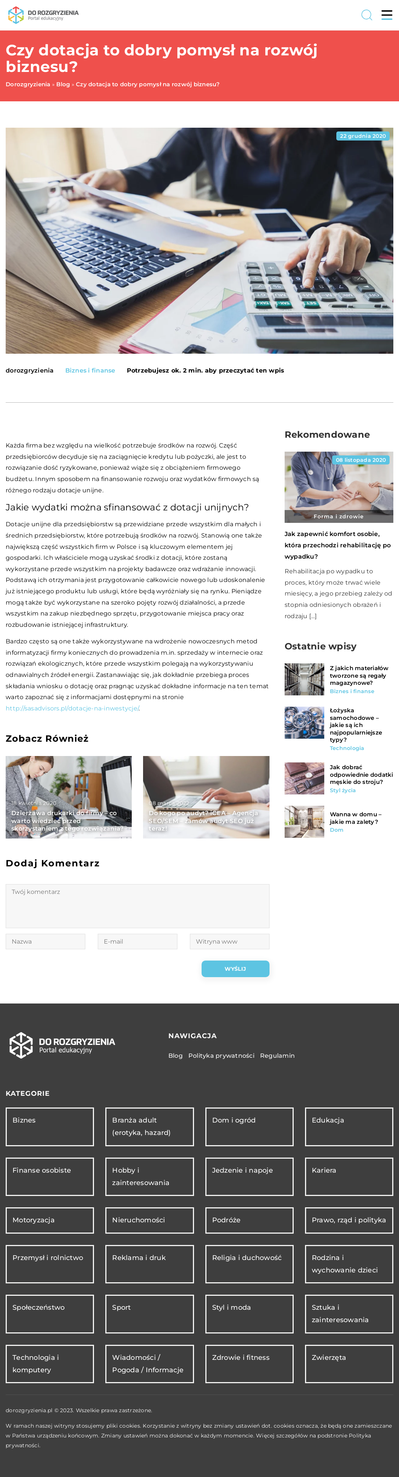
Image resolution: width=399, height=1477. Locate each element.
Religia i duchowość (247, 1258)
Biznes (24, 1120)
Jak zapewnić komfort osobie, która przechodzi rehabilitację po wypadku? (338, 545)
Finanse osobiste (41, 1170)
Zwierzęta (329, 1357)
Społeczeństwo (38, 1307)
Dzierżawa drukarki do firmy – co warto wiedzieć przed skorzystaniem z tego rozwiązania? (67, 821)
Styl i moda (231, 1307)
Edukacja (328, 1120)
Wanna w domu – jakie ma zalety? (356, 818)
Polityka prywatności (221, 1055)
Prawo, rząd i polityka (349, 1220)
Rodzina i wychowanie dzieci (345, 1264)
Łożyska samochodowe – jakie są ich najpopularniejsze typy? (356, 725)
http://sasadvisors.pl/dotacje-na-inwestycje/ (72, 708)
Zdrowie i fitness (241, 1357)
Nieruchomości (138, 1220)
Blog (175, 1055)
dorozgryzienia (30, 370)
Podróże (226, 1220)
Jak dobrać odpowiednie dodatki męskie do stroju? (361, 774)
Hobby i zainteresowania (140, 1176)
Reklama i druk (139, 1258)
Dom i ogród (234, 1120)
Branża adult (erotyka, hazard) (141, 1126)
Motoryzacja (33, 1220)
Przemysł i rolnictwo (47, 1258)
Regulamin (277, 1055)
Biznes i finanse (90, 370)
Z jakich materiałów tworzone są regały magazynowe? (359, 675)
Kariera (324, 1170)
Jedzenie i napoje (242, 1170)
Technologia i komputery (35, 1363)
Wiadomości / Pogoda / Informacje (147, 1363)
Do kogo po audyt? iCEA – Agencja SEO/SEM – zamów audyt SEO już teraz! (203, 821)
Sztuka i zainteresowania (340, 1313)
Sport (121, 1307)
